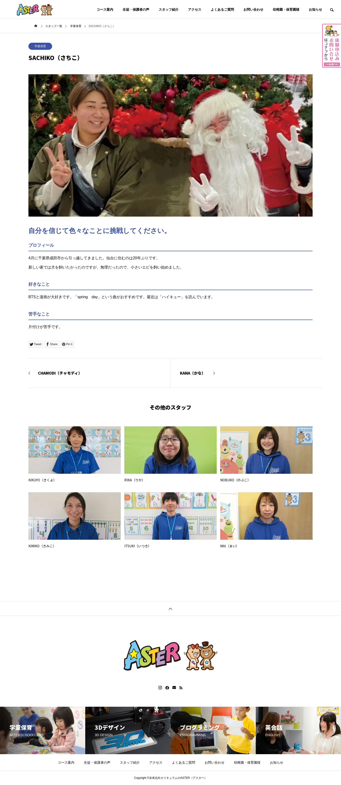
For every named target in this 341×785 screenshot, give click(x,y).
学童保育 (40, 46)
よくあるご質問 (222, 9)
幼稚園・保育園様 (286, 9)
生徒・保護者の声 (136, 9)
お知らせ (315, 9)
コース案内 (105, 9)
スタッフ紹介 (169, 9)
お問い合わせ (253, 9)
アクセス (194, 9)
